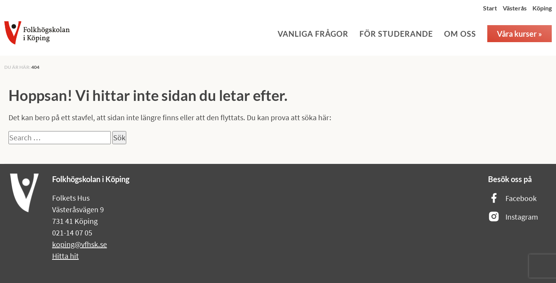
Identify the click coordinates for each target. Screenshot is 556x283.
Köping (542, 8)
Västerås (515, 8)
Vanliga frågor (313, 33)
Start (490, 8)
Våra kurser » (519, 33)
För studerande (396, 33)
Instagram (513, 217)
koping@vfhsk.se (79, 244)
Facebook (512, 198)
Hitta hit (65, 256)
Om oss (460, 33)
